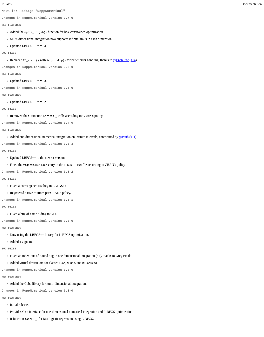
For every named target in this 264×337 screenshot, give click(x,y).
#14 (133, 62)
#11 (133, 143)
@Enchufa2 (121, 62)
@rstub (124, 143)
